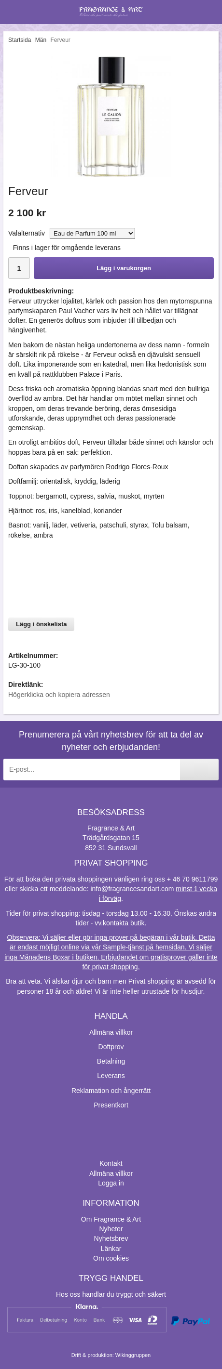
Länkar (111, 1248)
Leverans (111, 1075)
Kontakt (110, 1163)
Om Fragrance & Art (111, 1219)
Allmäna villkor (111, 1032)
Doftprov (111, 1047)
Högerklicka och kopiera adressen (59, 694)
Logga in (111, 1183)
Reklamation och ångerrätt (111, 1090)
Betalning (111, 1061)
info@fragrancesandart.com (132, 889)
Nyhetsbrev (111, 1238)
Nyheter (111, 1229)
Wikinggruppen (133, 1355)
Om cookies (111, 1258)
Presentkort (111, 1105)
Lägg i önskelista (41, 624)
